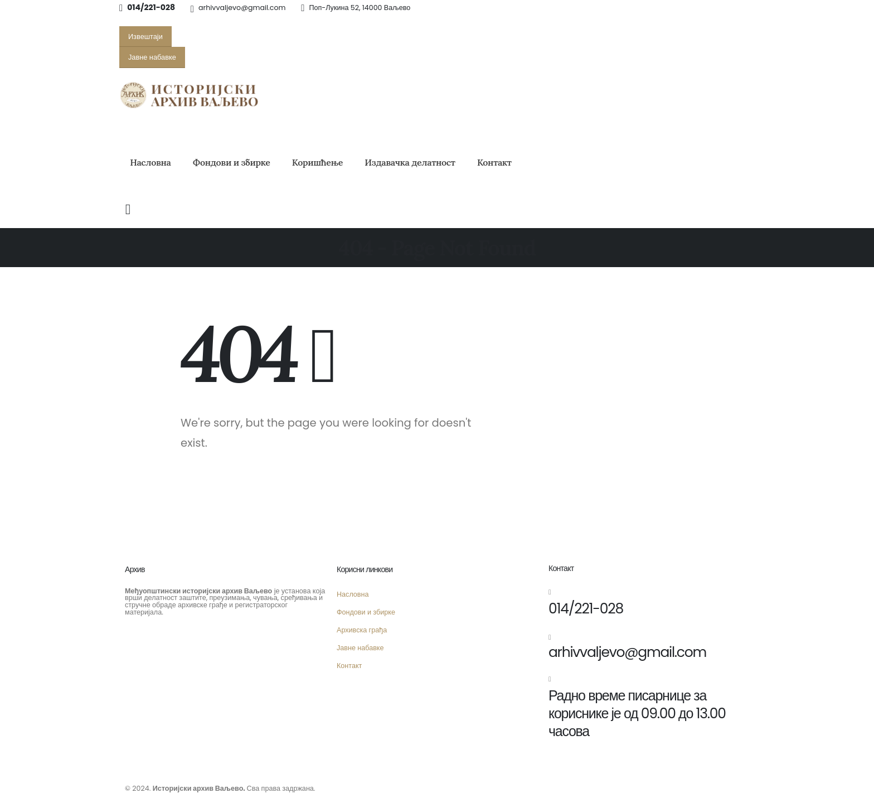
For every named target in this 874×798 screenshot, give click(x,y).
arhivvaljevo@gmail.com (241, 7)
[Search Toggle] (127, 209)
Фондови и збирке (231, 162)
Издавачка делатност (410, 162)
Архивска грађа (362, 630)
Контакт (494, 162)
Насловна (150, 162)
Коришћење (317, 162)
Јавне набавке (360, 647)
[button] (145, 36)
